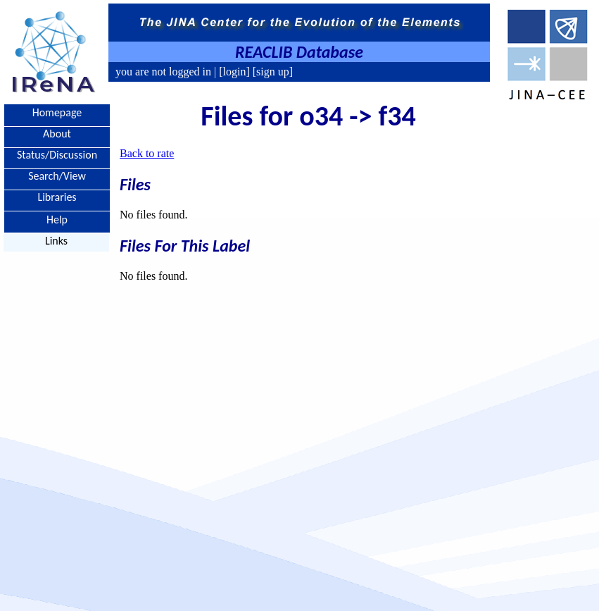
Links (56, 240)
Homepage (57, 112)
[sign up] (271, 72)
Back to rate (147, 153)
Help (57, 219)
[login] (234, 72)
